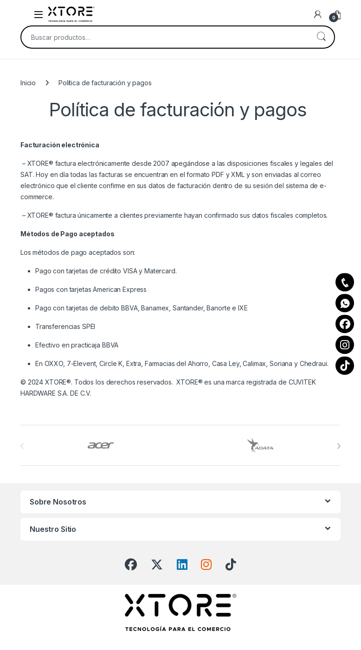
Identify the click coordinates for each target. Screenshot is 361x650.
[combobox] (164, 37)
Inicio (28, 83)
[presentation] (338, 446)
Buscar (321, 37)
